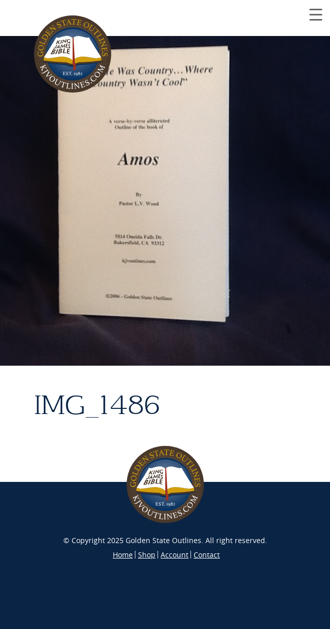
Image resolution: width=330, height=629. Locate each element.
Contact (207, 555)
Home (123, 555)
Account (174, 555)
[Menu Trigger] (316, 14)
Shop (146, 555)
